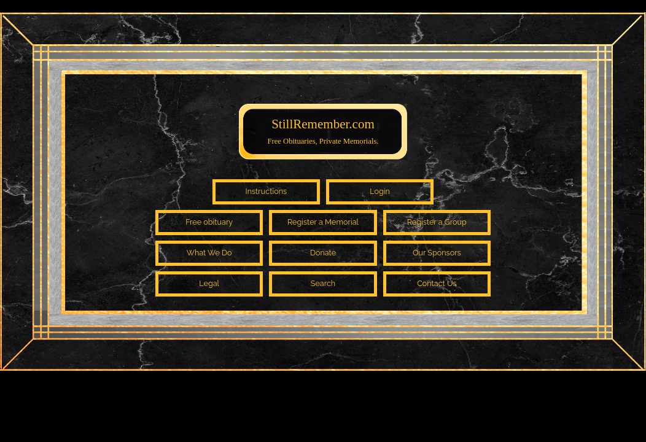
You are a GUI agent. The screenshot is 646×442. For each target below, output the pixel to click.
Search (323, 283)
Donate (323, 252)
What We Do (209, 252)
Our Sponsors (437, 252)
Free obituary (209, 222)
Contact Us (436, 283)
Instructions (266, 191)
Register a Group (437, 222)
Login (380, 191)
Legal (209, 283)
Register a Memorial (323, 222)
